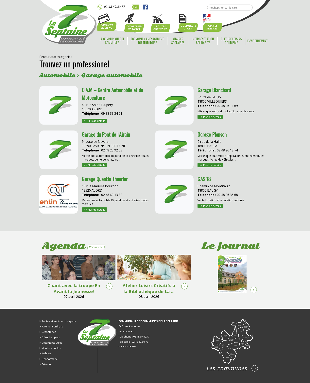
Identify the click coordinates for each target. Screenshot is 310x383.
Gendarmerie (50, 359)
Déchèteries (49, 332)
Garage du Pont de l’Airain (106, 134)
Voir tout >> (96, 247)
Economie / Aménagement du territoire (147, 41)
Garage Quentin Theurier (105, 179)
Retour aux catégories (55, 57)
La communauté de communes (112, 41)
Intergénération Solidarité (203, 41)
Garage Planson (212, 134)
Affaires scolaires (177, 41)
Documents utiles (52, 342)
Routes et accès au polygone (59, 321)
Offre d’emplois (51, 337)
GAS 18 (204, 179)
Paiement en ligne (52, 326)
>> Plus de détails (94, 121)
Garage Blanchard (214, 90)
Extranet (47, 364)
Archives (47, 353)
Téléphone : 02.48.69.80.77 (133, 336)
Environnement (257, 41)
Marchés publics (51, 348)
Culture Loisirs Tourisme (231, 41)
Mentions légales (127, 346)
